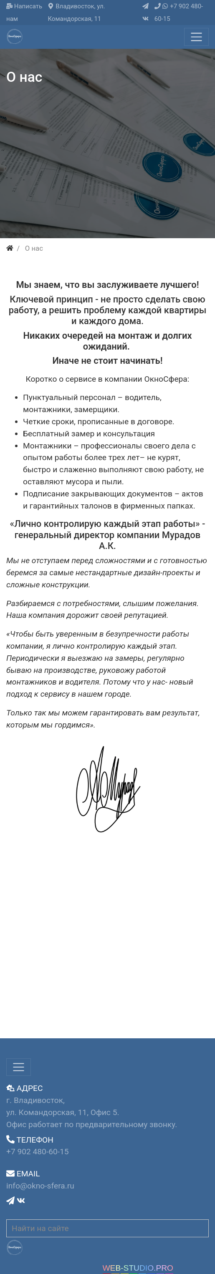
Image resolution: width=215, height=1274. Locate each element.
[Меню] (196, 37)
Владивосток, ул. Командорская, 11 (76, 13)
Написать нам (24, 13)
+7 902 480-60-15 (178, 13)
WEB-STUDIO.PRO (138, 1268)
